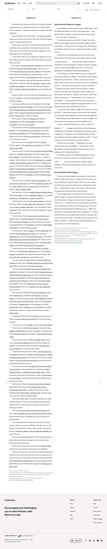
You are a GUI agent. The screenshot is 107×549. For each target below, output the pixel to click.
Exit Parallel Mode (95, 10)
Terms (30, 539)
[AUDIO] (82, 10)
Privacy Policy (24, 539)
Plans (24, 3)
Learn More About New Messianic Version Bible (21, 480)
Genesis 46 (19, 9)
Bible (19, 3)
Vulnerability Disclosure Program (12, 541)
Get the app (86, 3)
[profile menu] (99, 3)
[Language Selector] (93, 3)
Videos (30, 3)
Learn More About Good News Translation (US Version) (68, 242)
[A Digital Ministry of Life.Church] (53, 535)
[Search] (56, 3)
